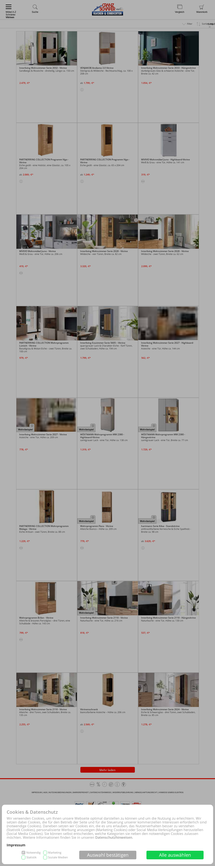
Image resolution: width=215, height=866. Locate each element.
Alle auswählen (175, 855)
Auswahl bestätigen (108, 855)
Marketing (54, 852)
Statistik (31, 857)
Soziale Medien (58, 857)
